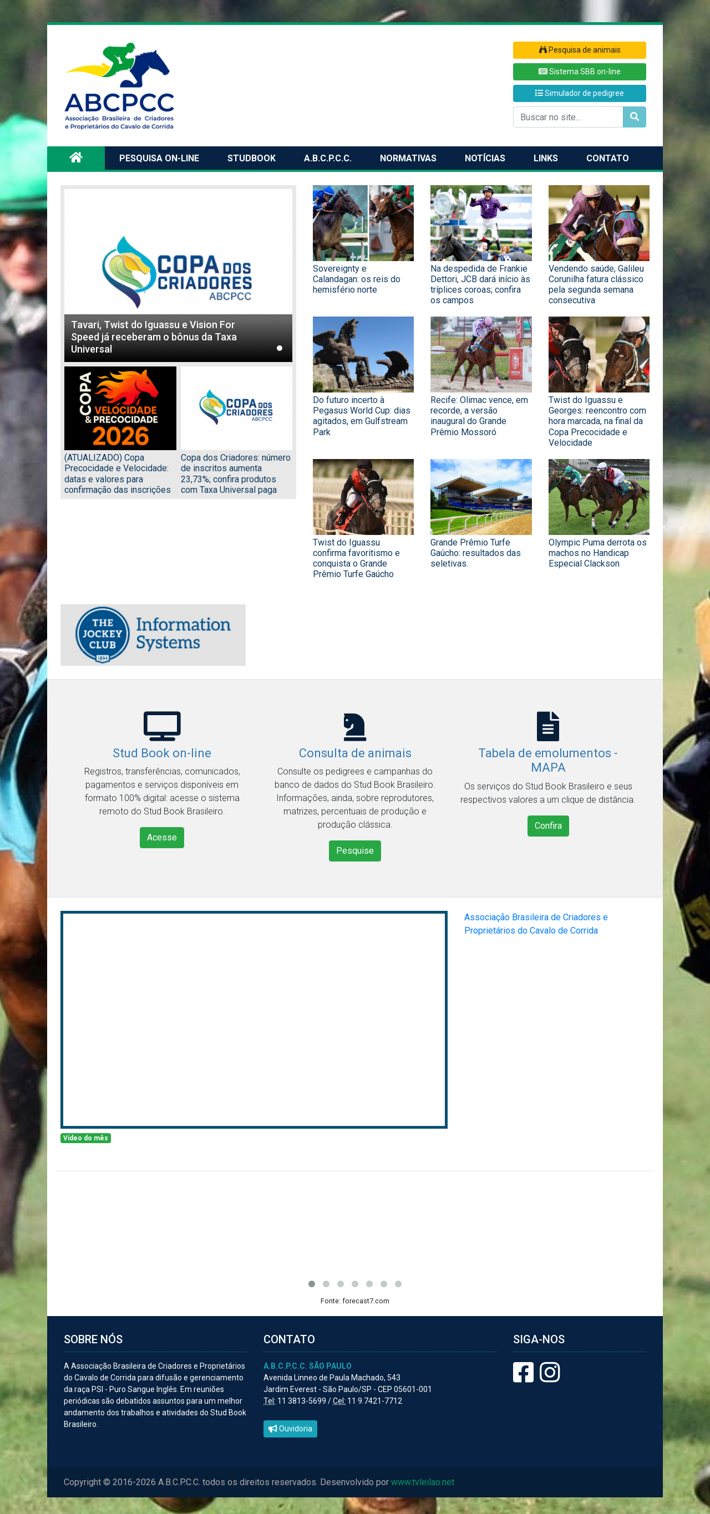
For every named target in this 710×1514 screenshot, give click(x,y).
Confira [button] (548, 825)
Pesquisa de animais (580, 49)
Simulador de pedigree (579, 93)
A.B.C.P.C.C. (328, 158)
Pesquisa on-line (159, 158)
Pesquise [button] (355, 850)
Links (546, 158)
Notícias (485, 158)
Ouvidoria (290, 1428)
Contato (607, 158)
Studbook (251, 158)
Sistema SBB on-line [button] (580, 71)
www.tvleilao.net (422, 1482)
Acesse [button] (162, 837)
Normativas (408, 158)
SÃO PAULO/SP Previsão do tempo (355, 1221)
